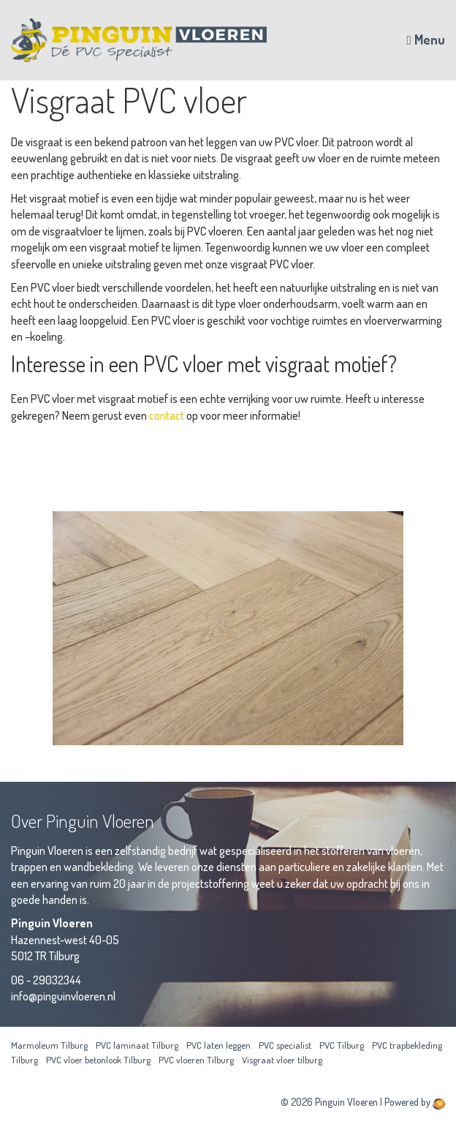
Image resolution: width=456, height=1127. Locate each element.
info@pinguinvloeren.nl (63, 996)
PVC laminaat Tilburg (137, 1045)
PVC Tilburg (341, 1045)
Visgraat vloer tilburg (282, 1060)
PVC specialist (285, 1045)
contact (166, 415)
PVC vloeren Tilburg (196, 1060)
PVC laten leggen (218, 1045)
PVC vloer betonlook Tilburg (98, 1060)
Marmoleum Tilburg (49, 1045)
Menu (425, 39)
